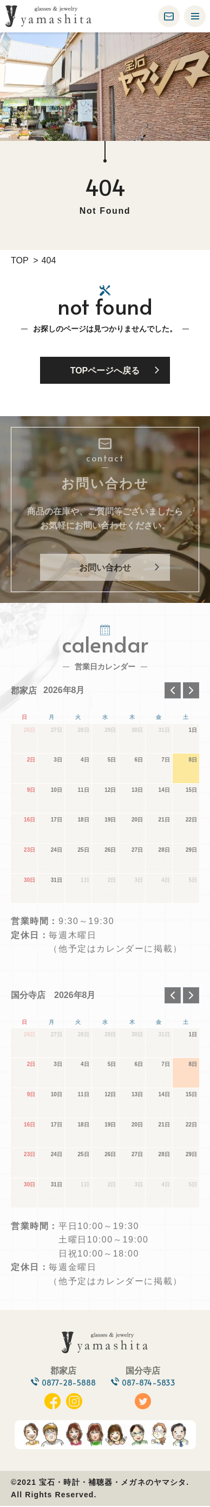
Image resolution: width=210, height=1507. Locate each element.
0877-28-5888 (66, 1383)
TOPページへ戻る (105, 370)
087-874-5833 (151, 1383)
